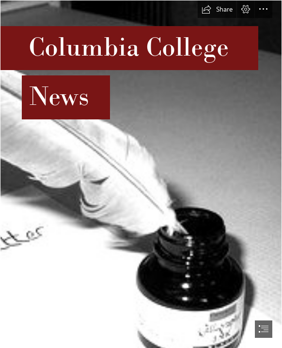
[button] (217, 9)
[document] (141, 174)
